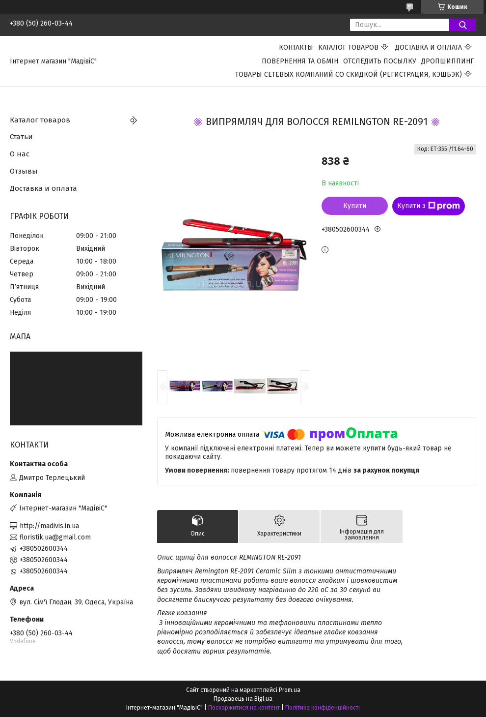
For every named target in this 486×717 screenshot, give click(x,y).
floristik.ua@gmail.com (55, 537)
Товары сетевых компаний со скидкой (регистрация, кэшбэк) (348, 74)
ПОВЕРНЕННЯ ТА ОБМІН (300, 61)
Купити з (428, 206)
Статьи (21, 136)
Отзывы (24, 171)
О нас (19, 153)
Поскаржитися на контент (244, 707)
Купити (354, 206)
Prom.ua (289, 690)
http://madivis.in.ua (49, 526)
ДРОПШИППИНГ (447, 61)
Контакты (296, 47)
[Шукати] (462, 25)
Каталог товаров (348, 47)
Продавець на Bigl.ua (243, 698)
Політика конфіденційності (322, 707)
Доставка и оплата (428, 47)
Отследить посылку (379, 61)
